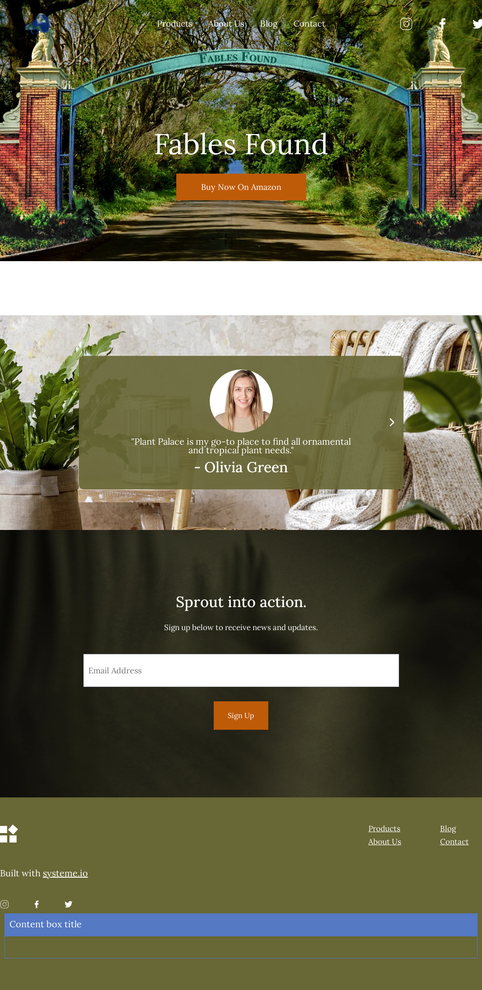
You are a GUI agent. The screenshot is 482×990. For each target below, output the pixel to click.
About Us (226, 23)
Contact (309, 23)
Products (175, 23)
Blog (269, 23)
